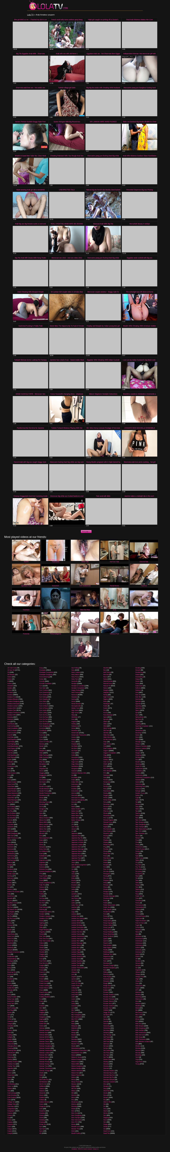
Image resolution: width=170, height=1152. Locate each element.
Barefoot (10, 871)
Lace (72, 891)
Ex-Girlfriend (43, 851)
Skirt (104, 1115)
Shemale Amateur (109, 1070)
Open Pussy (107, 744)
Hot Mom (74, 748)
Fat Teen (42, 903)
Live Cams (74, 981)
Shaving (105, 1066)
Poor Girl (106, 869)
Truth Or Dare (139, 923)
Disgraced (42, 768)
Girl (40, 1077)
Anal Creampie (12, 730)
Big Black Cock (12, 903)
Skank (105, 1111)
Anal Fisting (11, 742)
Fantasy (41, 889)
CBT (8, 1015)
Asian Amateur (12, 782)
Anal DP (10, 735)
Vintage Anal (139, 976)
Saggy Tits (106, 1012)
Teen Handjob (139, 827)
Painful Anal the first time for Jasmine (30, 428)
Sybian (137, 795)
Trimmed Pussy (140, 916)
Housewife (74, 757)
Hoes (73, 719)
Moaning (74, 1106)
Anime (9, 764)
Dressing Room (44, 802)
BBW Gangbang (12, 833)
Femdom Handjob (45, 916)
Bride (9, 981)
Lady (72, 896)
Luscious (74, 1006)
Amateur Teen (11, 710)
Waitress (138, 992)
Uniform (137, 947)
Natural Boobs (107, 681)
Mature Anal (75, 1061)
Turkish (137, 927)
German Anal (43, 1032)
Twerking (138, 929)
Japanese (74, 833)
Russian (105, 992)
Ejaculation (42, 831)
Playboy (105, 840)
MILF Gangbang (76, 1015)
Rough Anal (107, 985)
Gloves (41, 1095)
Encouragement (44, 838)
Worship (138, 1053)
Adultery (10, 688)
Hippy (73, 715)
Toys (136, 894)
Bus (8, 992)
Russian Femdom (109, 999)
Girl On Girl (42, 1084)
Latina (73, 903)
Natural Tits (107, 686)
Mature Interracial (76, 1070)
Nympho (106, 719)
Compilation (11, 1111)
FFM (40, 874)
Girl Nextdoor (43, 1082)
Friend (41, 990)
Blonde (9, 945)
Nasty (105, 679)
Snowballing (139, 677)
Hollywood (74, 726)
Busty (9, 994)
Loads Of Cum (75, 983)
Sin (104, 1106)
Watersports (139, 999)
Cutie (41, 737)
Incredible (74, 777)
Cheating (10, 1048)
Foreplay (42, 968)
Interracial (74, 795)
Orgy (104, 755)
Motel (73, 1131)
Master (73, 1046)
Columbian (10, 1106)
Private (105, 889)
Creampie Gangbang (45, 674)
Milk (72, 1093)
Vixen (137, 983)
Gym (40, 1126)
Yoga (137, 1059)
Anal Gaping (11, 744)
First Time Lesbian (45, 941)
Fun (40, 999)
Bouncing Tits (11, 972)
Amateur (10, 695)
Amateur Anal (11, 697)
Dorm (41, 784)
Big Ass (9, 900)
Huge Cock (74, 762)
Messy (73, 1079)
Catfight (9, 1037)
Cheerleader (11, 1053)
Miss (72, 1100)
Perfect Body (107, 800)
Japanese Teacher (77, 856)
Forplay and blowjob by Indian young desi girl (103, 326)
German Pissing (44, 1061)
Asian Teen (10, 802)
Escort (41, 842)
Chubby (9, 1059)
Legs (72, 912)
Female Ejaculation (45, 912)
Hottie (73, 755)
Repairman (106, 956)
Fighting (41, 923)
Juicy (72, 874)
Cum (40, 686)
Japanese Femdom (77, 840)
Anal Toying (11, 757)
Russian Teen (107, 1008)
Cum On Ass (43, 715)
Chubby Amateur (12, 1061)
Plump (105, 851)
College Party (11, 1104)
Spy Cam (138, 719)
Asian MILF (11, 797)
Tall (136, 802)
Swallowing (138, 775)
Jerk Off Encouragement (79, 865)
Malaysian (74, 1026)
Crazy (41, 668)
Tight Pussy (139, 858)
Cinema (9, 1070)
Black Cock (10, 936)
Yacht (137, 1057)
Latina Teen (75, 905)
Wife (136, 1021)
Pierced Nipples (108, 820)
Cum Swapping (44, 726)
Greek (41, 1117)
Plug (104, 847)
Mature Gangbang (77, 1066)
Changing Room (12, 1046)
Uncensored (139, 938)
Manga (73, 1032)
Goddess (42, 1097)
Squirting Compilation (142, 726)
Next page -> (86, 531)
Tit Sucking (138, 874)
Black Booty (11, 934)
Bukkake (10, 990)
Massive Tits (75, 1044)
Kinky (73, 878)
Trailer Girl (138, 896)
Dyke (40, 813)
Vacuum (137, 963)
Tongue (137, 885)
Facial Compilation (45, 882)
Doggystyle (42, 775)
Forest (41, 970)
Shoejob (106, 1086)
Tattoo (137, 809)
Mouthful (106, 668)
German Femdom (44, 1044)
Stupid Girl (138, 766)
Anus (9, 768)
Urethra (137, 956)
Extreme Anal (43, 869)
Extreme (42, 867)
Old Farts (106, 730)
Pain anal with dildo (103, 496)
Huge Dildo (74, 764)
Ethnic (41, 844)
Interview (74, 802)
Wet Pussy (138, 1012)
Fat (40, 896)
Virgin (137, 979)
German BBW (43, 1035)
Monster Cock (75, 1126)
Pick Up (105, 818)
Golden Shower (44, 1102)
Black (9, 932)
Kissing (73, 880)
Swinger (137, 791)
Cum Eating (43, 697)
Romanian (106, 979)
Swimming (138, 784)
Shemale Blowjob (108, 1079)
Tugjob (137, 925)
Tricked (137, 914)
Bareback (10, 869)
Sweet (137, 782)
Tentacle (138, 838)
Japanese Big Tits (77, 838)
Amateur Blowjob (12, 699)
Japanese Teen (76, 858)
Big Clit (9, 905)
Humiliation (74, 766)
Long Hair (74, 990)
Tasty (137, 806)
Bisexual (10, 925)
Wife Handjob (139, 1030)
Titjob (137, 876)
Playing (105, 842)
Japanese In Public (77, 842)
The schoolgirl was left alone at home (139, 292)
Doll (40, 777)
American (10, 719)
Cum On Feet (43, 719)
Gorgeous (42, 1106)
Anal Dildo (10, 737)
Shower (105, 1097)
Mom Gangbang (76, 1115)
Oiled (105, 726)
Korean (73, 887)
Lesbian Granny (76, 934)
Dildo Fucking (43, 755)
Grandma (42, 1111)
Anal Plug (10, 750)
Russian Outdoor (108, 1006)
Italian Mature (75, 815)
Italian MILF (75, 813)
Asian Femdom (12, 791)
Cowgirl (9, 1133)
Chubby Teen (11, 1066)
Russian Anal (107, 997)
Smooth (137, 670)
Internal (73, 793)
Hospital (73, 744)
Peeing (105, 793)
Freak (41, 974)
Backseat (10, 849)
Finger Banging (44, 929)
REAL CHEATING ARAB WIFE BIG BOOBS (67, 224)
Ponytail (105, 865)
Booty (9, 968)
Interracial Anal (76, 797)
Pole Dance (107, 858)
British (9, 983)
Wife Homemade (140, 1032)
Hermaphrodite (76, 706)
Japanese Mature (76, 851)
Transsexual (139, 905)
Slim (104, 1122)
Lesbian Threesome (77, 968)
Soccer (137, 681)
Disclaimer (74, 1149)
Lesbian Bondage (76, 925)
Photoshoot (107, 815)
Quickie (105, 941)
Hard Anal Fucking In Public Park (30, 326)
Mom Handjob (75, 1117)
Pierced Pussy (108, 822)
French (41, 979)
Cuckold (41, 681)
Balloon (9, 862)
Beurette (10, 898)
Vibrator (137, 972)
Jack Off (73, 827)
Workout (138, 1050)
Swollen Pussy (140, 793)
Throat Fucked (139, 849)
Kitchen (73, 882)
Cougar (9, 1129)
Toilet (137, 882)
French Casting (44, 985)
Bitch (9, 927)
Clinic (9, 1079)
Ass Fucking (11, 806)
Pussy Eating (107, 921)
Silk (104, 1104)
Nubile (105, 706)
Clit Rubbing (11, 1084)
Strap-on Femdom (141, 746)
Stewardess (139, 730)
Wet (136, 1010)
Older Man (106, 735)
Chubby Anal (11, 1064)
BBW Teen (10, 836)
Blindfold (10, 943)
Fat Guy (41, 898)
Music (105, 677)
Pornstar (106, 871)
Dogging (42, 773)
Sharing (105, 1061)
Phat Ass (106, 811)
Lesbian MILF (75, 941)
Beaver (9, 885)
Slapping (106, 1117)
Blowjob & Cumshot (13, 952)
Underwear (138, 943)
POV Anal (106, 768)
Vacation (138, 961)
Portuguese (107, 874)
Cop (8, 1117)
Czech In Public (44, 742)
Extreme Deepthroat (45, 871)
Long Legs (74, 992)
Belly (8, 894)
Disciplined (42, 764)
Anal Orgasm (11, 748)
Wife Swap (138, 1037)
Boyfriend (10, 974)
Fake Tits (42, 885)
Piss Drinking (107, 831)
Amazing (10, 717)
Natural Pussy (107, 683)
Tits (136, 878)
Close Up (10, 1086)
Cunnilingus (43, 730)
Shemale (106, 1068)
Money (73, 1124)
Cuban (41, 679)
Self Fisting (106, 1039)
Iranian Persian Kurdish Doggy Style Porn (30, 122)
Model (73, 1108)
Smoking (138, 668)
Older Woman (107, 737)
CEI (8, 1017)
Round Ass (106, 988)
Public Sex (106, 907)
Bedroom (10, 889)
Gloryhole (42, 1093)
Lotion (73, 997)
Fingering (42, 932)
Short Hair (106, 1091)
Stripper (137, 753)
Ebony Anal (43, 820)
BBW (9, 829)
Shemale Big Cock (109, 1075)
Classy (9, 1077)
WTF (136, 990)
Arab (8, 771)
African (9, 690)
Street (137, 750)
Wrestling (138, 1055)
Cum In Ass (43, 703)
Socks (137, 683)
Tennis (137, 836)
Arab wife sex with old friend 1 (67, 54)
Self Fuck (106, 1041)
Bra (8, 976)
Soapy (137, 679)
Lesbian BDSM (76, 923)
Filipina (41, 925)
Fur (40, 1003)
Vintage (137, 974)
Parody (105, 786)
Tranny (137, 903)
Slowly (105, 1126)
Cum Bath (42, 688)
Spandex (138, 701)
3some (9, 677)
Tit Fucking (138, 869)
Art (8, 777)
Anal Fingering (11, 739)
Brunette (10, 985)
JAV (72, 822)
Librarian (74, 970)
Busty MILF (11, 1001)
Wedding (138, 1006)
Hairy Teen (74, 679)
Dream (41, 797)
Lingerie (73, 976)
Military (73, 1091)
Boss (9, 970)
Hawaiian (74, 697)
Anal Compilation (12, 728)
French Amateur (44, 981)
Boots (9, 965)
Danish (41, 746)
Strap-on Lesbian (140, 748)
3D (8, 672)
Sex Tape (106, 1055)
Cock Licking (11, 1093)
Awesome (10, 827)
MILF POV (74, 1019)
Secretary (106, 1030)
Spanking (138, 706)
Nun (104, 710)
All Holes (10, 692)
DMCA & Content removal (85, 1149)
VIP (136, 959)
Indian (73, 780)
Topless (137, 889)
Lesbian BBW (75, 921)
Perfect (105, 797)
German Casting (44, 1039)
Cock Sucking (11, 1097)
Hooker (73, 737)
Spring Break (139, 717)
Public (105, 903)
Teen (136, 818)
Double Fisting (43, 791)
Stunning (138, 764)
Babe (9, 842)
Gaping (41, 1019)
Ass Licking (11, 809)
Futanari (42, 1006)
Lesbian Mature (76, 945)
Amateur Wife (11, 715)
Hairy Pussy (75, 677)
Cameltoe (10, 1021)
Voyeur (137, 988)
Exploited (42, 862)
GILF (40, 1008)
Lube (72, 1001)
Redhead (106, 952)
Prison (105, 887)
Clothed (9, 1088)
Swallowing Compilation (142, 777)
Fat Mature (42, 900)
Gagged (41, 1010)
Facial (41, 880)
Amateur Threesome (13, 712)
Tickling (137, 851)
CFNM (9, 1019)
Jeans (73, 862)
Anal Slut (10, 753)
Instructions (75, 791)
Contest (9, 1115)
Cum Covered (43, 690)
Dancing (42, 744)
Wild (136, 1044)
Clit (8, 1082)
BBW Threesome (12, 838)
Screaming (106, 1028)
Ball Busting (11, 853)
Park (104, 784)
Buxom (9, 1012)
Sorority (137, 699)
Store (137, 737)
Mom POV (74, 1122)
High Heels (74, 710)
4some (9, 679)
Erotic (41, 840)
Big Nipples (11, 912)
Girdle (41, 1075)
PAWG (105, 764)
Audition (9, 822)
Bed (8, 887)
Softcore (138, 688)
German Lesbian (44, 1053)
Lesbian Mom (75, 947)
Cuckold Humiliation (45, 683)
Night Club (106, 697)
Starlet (137, 728)
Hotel (73, 753)
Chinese (10, 1055)
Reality (105, 950)
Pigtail (105, 827)
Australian (10, 824)
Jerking (73, 867)
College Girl (11, 1102)
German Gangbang (45, 1046)
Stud (136, 759)
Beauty (9, 882)
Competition (11, 1108)
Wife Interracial (140, 1035)
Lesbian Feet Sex (76, 932)
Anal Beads (11, 724)
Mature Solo (75, 1073)
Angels (9, 759)
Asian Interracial (12, 793)
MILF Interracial (76, 1017)
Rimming (106, 974)
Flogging (42, 954)
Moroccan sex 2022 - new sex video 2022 (67, 258)
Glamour (42, 1088)
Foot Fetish (42, 961)
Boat (8, 954)
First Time (42, 936)
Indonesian (74, 784)
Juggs (73, 871)
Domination (43, 780)
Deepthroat (42, 750)
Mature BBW (75, 1064)
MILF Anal (74, 1012)
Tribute (137, 912)
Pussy (105, 916)
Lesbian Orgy (75, 952)
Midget (73, 1086)
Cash (9, 1032)
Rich (104, 970)
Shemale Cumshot (109, 1082)
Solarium (138, 690)
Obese (105, 721)
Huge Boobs (75, 759)
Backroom (10, 847)
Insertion (74, 789)
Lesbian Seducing (77, 956)
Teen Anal (138, 820)
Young (137, 1064)
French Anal (43, 983)
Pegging (106, 795)
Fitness (41, 947)
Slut (104, 1129)
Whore (137, 1019)
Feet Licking (43, 907)
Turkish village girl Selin (67, 88)
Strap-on (138, 744)
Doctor (41, 771)
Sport (137, 715)
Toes (136, 880)
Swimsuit (138, 789)
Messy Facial (75, 1082)
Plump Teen (107, 853)
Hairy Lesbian (75, 672)
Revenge (106, 963)
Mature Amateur (76, 1059)
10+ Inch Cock (11, 668)
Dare (40, 748)
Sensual (105, 1046)
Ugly (136, 934)
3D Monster (11, 674)
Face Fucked (43, 876)
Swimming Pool (140, 786)
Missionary (74, 1102)
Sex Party (106, 1053)
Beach (9, 880)
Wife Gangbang (140, 1028)
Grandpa (42, 1113)
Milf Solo (74, 1088)
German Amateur (44, 1030)
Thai (136, 840)
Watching (138, 997)
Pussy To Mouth (108, 936)
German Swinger (44, 1064)
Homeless (74, 730)
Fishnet (41, 943)
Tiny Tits (138, 867)
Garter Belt (42, 1023)
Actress (9, 683)
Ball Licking (11, 858)
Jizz (72, 869)
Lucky (73, 1003)
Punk (105, 914)
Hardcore (74, 695)
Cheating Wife (11, 1050)
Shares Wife (107, 1059)
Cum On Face (43, 717)
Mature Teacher (76, 1075)
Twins (137, 932)
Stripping (138, 755)
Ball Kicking (11, 856)
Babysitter (10, 844)
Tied (136, 853)
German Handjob (44, 1048)
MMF (72, 1021)
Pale (104, 777)
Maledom (74, 1028)
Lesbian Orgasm (76, 950)
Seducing (106, 1032)
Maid (72, 1023)
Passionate (106, 791)
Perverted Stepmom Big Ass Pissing (139, 190)
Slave (105, 1120)
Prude (105, 900)
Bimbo (9, 923)
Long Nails (74, 994)
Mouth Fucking (76, 1133)
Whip (137, 1017)
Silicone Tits (107, 1102)
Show (105, 1095)
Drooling (42, 804)
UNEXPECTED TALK (67, 190)
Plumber (106, 849)
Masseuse (74, 1041)
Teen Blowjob (139, 822)
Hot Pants (74, 750)
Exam (41, 853)
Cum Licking (43, 712)
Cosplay (9, 1122)
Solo (136, 692)
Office (105, 724)
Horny (73, 742)
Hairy (73, 670)
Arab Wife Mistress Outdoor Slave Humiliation (139, 156)
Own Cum (106, 762)
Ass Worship (11, 818)
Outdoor (105, 759)
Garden (41, 1021)
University (138, 950)
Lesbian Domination (77, 927)
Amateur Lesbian (12, 706)
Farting (41, 894)
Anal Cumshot (11, 733)
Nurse (105, 712)
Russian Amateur (108, 994)
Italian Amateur (76, 809)
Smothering (139, 672)
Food (40, 959)
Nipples (105, 699)
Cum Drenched (44, 692)
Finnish (41, 934)
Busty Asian (11, 999)
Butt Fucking (11, 1008)
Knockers (74, 885)
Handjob (74, 683)
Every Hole (42, 849)
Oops (105, 742)
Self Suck (106, 1044)
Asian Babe (11, 786)
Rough (105, 983)
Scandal (105, 1021)
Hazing (73, 699)
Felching (42, 909)
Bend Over (10, 896)
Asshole (9, 820)
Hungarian (74, 768)
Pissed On (106, 833)
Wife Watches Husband (142, 1041)
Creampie (42, 670)
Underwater (139, 941)
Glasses (41, 1091)
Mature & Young (76, 1057)
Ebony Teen (43, 829)
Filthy (41, 927)
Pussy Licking (107, 925)
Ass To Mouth (11, 813)
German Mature (44, 1057)
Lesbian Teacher (76, 963)
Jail (72, 831)
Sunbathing (139, 771)
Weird (137, 1008)
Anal (8, 721)
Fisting (41, 945)
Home (73, 728)
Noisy (105, 701)
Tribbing (137, 909)
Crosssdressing (44, 677)
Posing (105, 876)
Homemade (75, 733)
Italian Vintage (75, 820)
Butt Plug (10, 1010)
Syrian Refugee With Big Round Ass (67, 122)
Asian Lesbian (11, 795)
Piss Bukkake (107, 829)
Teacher (137, 813)
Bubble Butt (11, 988)
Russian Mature (108, 1001)
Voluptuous (138, 985)
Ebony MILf (43, 827)
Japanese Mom (76, 853)
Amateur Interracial (13, 703)
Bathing (9, 876)
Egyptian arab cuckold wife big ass (139, 258)
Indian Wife (74, 782)
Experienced (43, 860)
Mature (73, 1055)
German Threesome (45, 1068)
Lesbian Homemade (77, 936)
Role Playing (107, 976)
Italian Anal (74, 811)
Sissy (105, 1108)
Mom (72, 1111)
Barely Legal (11, 874)
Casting (9, 1035)
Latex (73, 900)
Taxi (136, 811)
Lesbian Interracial (77, 938)
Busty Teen (10, 1003)
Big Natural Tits (12, 909)
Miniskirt (73, 1095)
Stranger (138, 742)
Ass (8, 804)
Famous (41, 887)
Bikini (9, 921)
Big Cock (10, 907)
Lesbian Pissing (76, 954)
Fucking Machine (44, 997)
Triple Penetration (141, 921)
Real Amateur (107, 945)
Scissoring (106, 1026)
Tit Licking (138, 871)
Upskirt (137, 954)
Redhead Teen (108, 954)
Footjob (41, 965)
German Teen (43, 1066)
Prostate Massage (109, 896)
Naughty (106, 690)
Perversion (106, 804)
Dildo (40, 753)
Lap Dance (74, 898)
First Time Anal (44, 938)
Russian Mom (107, 1003)
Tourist (137, 891)
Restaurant (106, 959)
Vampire (138, 965)
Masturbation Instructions (79, 1050)
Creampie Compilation (46, 672)
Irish (72, 804)
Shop (105, 1088)
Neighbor (106, 692)
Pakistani (106, 775)
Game (41, 1015)
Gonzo (41, 1104)
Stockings (138, 733)
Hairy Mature (75, 674)
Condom (10, 1113)
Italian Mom (75, 818)
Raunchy (106, 943)
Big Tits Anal (11, 918)
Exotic (41, 858)
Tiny (136, 862)
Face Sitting (43, 878)
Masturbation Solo (77, 1053)
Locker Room (75, 985)
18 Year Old (11, 670)
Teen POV (138, 831)
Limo (72, 974)
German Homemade (45, 1050)
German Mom (43, 1059)
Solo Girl (138, 695)
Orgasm (105, 750)
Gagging (42, 1012)
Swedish (138, 780)
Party (105, 789)
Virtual (137, 981)
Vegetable (138, 970)
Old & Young (107, 728)
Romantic (106, 981)
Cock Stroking (11, 1095)
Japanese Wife (76, 860)
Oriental (105, 757)
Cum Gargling (43, 699)
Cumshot (42, 728)
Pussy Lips (106, 927)
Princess (106, 885)
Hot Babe (74, 746)
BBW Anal (10, 831)
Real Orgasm (107, 947)
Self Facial (106, 1037)
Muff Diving (106, 672)
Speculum (138, 708)
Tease (137, 815)
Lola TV (30, 15)
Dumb (41, 806)
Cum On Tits (43, 721)
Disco (41, 766)
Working (138, 1048)
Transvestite (139, 907)
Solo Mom (138, 697)
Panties (105, 780)
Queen (105, 938)
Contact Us (95, 1149)
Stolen (137, 735)
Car (8, 1028)
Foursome (42, 972)
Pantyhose (106, 782)
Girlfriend (42, 1086)
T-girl (137, 797)
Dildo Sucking (43, 757)
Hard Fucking (75, 692)
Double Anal (43, 786)
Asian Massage (12, 800)
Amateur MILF (11, 708)
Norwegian (106, 703)
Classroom (10, 1075)
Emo (40, 836)
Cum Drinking (43, 695)
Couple (9, 1131)
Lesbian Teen (75, 965)
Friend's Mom (43, 992)
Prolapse (106, 891)
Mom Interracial (76, 1120)
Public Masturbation (109, 905)
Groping (41, 1122)
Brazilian (10, 979)
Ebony (41, 815)
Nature (105, 688)
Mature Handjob (76, 1068)
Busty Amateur (12, 997)
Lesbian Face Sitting (77, 929)
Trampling (138, 900)
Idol (72, 775)
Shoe (105, 1084)
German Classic (44, 1041)
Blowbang (10, 947)
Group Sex (42, 1124)
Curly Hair (42, 735)
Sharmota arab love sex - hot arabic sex (30, 88)
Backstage (10, 851)
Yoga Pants (139, 1061)
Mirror (73, 1097)
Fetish (41, 921)
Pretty (105, 882)
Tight (136, 856)
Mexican (74, 1084)
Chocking (10, 1057)
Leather (73, 909)
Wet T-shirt (138, 1015)
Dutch (41, 811)
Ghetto (41, 1073)
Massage (74, 1039)
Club (8, 1091)
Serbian (105, 1048)
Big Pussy (10, 914)
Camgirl (9, 1023)
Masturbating (75, 1048)
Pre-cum (106, 878)
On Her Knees (107, 739)
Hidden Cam (75, 708)
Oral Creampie (108, 748)
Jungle (73, 876)
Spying (137, 721)
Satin (105, 1017)
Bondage (10, 961)
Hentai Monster (76, 703)
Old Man (106, 733)
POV (104, 766)
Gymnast (42, 1129)
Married (73, 1035)
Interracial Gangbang (78, 800)
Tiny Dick (138, 865)
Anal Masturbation (13, 746)
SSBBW (105, 1010)
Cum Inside (43, 710)
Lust (72, 1008)
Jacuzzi (73, 829)
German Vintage (44, 1070)
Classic (9, 1073)
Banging (10, 865)
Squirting (138, 724)
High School (75, 712)
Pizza (105, 838)
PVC (104, 773)
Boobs (9, 963)
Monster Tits (75, 1129)
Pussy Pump (107, 929)
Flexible (41, 952)
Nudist (105, 708)
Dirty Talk (42, 762)
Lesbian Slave (75, 959)
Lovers (73, 999)
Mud (104, 670)
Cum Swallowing (44, 724)
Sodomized (138, 686)
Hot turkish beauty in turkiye (139, 224)
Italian (73, 806)
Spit (136, 712)
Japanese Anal (76, 836)
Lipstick (73, 979)
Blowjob (9, 950)
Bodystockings (11, 959)
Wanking (138, 994)
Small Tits (106, 1133)
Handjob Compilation (77, 688)
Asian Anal (10, 784)
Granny (41, 1115)
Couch (9, 1126)
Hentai (73, 701)
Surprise (138, 773)
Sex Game (106, 1050)
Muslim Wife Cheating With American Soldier (139, 326)
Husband (74, 771)
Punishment (107, 912)
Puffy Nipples (107, 909)
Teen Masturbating (141, 829)
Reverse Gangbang (109, 968)
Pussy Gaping (107, 923)
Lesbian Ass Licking (77, 918)
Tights (137, 860)
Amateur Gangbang (13, 701)
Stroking (138, 757)
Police (105, 860)
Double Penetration (45, 793)
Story (137, 739)
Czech (41, 739)
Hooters (73, 739)
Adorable (10, 686)
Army (9, 775)
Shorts (105, 1093)
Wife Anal (138, 1023)
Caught (9, 1039)
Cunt (40, 733)
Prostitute (106, 898)
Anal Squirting (11, 755)
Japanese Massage (77, 849)
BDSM (9, 840)
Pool (104, 867)
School (105, 1023)
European (42, 847)
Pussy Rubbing (108, 932)
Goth (40, 1108)
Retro (105, 961)
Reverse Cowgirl (108, 965)
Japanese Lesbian (77, 844)
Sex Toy (105, 1057)
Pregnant (106, 880)
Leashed (74, 907)
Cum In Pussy (43, 708)
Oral (104, 746)
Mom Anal (74, 1113)
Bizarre (9, 929)
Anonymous (11, 766)
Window (137, 1046)
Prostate (106, 894)
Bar (8, 867)
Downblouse (43, 795)
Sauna (105, 1019)
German (41, 1028)
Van (136, 968)
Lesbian (73, 914)
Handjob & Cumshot (77, 686)
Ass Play (10, 811)
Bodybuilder (11, 956)
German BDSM (44, 1037)
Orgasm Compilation (109, 753)
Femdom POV (43, 918)
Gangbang (42, 1017)
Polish (105, 862)
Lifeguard (74, 972)
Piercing (105, 824)
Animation (10, 762)
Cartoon (9, 1030)
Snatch (137, 674)
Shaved (105, 1064)
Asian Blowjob (11, 789)
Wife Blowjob (139, 1026)
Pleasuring (106, 844)
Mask (73, 1037)
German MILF (43, 1055)
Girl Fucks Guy (44, 1079)
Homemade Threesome (78, 735)
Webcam (138, 1003)
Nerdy (105, 695)
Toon (136, 887)
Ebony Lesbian (44, 824)
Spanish (137, 703)
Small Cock (107, 1131)
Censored (10, 1044)
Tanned (137, 804)
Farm (41, 891)
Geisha (41, 1026)
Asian (9, 780)
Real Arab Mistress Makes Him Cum (139, 19)
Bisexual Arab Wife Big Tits (103, 224)
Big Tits (9, 916)
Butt (8, 1006)
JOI (72, 824)
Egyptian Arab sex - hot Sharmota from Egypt (103, 54)
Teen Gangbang (140, 824)
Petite (105, 809)
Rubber (105, 990)
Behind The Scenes (13, 891)
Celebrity (10, 1041)
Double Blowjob (44, 789)
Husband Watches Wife (78, 773)
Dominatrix (42, 782)
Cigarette (10, 1068)
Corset (9, 1120)
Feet (40, 905)
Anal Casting (11, 726)
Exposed (42, 865)
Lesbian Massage (76, 943)
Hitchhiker (74, 717)
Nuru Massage (108, 715)
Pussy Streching (108, 934)
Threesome (139, 847)
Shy (104, 1100)
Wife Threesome (140, 1039)
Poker (105, 856)
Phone (105, 813)
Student (137, 762)
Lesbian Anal (75, 916)
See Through (107, 1035)
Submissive (139, 768)
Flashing (42, 950)
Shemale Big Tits (108, 1077)
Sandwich (106, 1015)
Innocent (74, 786)
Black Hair (10, 941)
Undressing (139, 945)
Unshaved (138, 952)
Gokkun (41, 1100)
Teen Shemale (139, 833)
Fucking (41, 994)
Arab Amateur (11, 773)
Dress (41, 800)
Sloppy (105, 1124)
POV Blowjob (107, 771)
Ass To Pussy (11, 815)
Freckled (42, 976)
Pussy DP (106, 918)
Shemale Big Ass (108, 1073)
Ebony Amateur (44, 818)
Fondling (42, 956)
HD (40, 1133)
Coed (9, 1100)
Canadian (10, 1026)
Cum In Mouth (43, 706)
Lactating (74, 894)
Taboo (137, 800)
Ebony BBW (43, 822)
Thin (136, 842)
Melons (73, 1077)
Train (137, 898)
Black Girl (10, 938)
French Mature (44, 988)
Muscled (106, 674)
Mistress (74, 1104)
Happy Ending (75, 690)
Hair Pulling (75, 668)
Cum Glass (42, 701)
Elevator (42, 833)
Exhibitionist (43, 856)
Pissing (105, 836)
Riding (105, 972)
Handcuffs (74, 681)
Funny (41, 1001)
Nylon (105, 717)
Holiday (73, 724)
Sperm (137, 710)
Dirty (40, 759)
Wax (136, 1001)
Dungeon (42, 809)
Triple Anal (138, 918)
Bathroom (10, 878)
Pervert (105, 806)
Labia (73, 889)
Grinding (42, 1120)
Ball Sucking (11, 860)
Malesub (74, 1030)
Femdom (42, 914)
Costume (10, 1124)
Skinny (105, 1113)
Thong (137, 844)
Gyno (41, 1131)
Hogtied (73, 721)
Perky (105, 802)
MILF (72, 1010)
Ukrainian (138, 936)
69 (8, 681)
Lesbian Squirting (76, 961)
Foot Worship (43, 963)
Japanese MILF (76, 847)
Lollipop (73, 988)
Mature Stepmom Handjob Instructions (103, 394)
